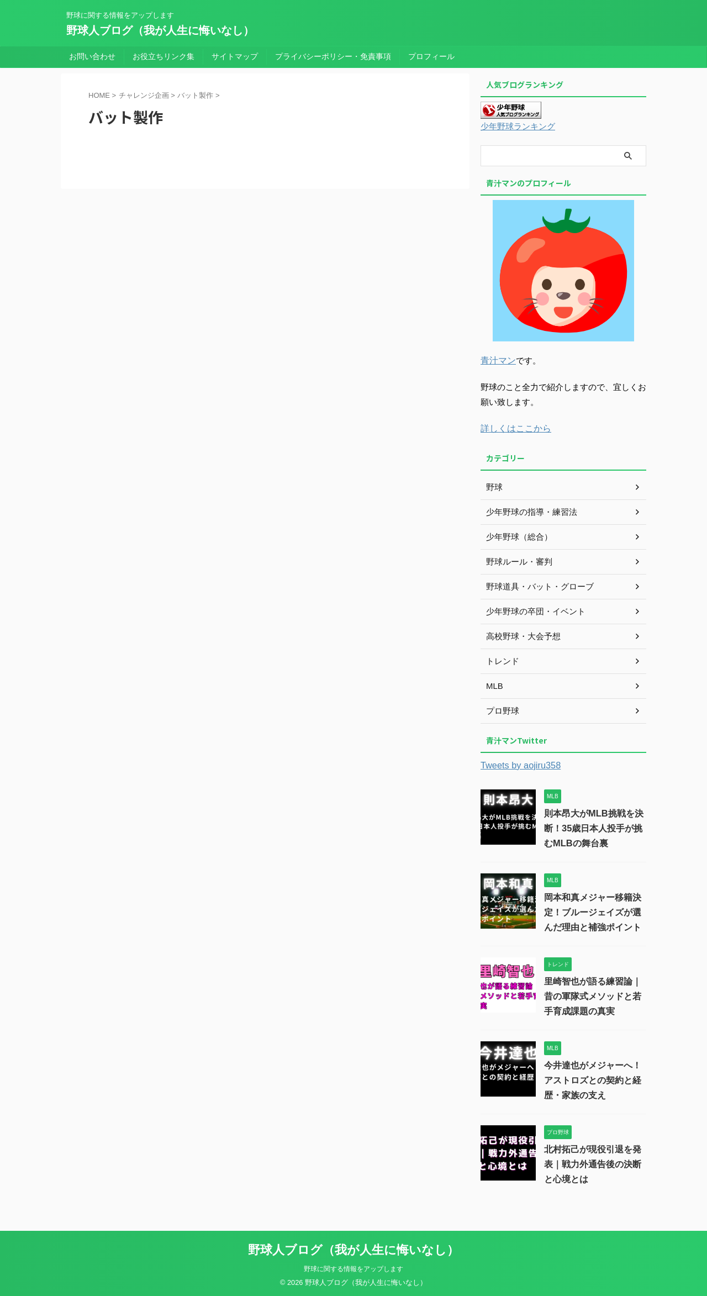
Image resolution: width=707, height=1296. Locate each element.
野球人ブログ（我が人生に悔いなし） (160, 30)
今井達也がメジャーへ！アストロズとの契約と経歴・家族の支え (592, 1078)
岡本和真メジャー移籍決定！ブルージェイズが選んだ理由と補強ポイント (592, 910)
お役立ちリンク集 (163, 56)
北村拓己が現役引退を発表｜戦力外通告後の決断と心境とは (592, 1162)
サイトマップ (235, 56)
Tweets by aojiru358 (517, 763)
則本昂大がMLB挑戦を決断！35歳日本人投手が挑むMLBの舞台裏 (593, 826)
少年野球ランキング (515, 127)
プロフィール (431, 56)
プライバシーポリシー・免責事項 (333, 56)
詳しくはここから (514, 426)
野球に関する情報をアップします (353, 1267)
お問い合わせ (92, 56)
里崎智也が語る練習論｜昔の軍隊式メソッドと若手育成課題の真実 (592, 994)
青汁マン (497, 360)
